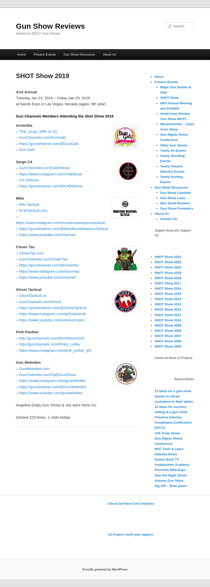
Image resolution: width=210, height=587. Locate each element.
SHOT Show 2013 (167, 304)
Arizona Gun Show (168, 480)
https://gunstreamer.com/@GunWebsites (52, 387)
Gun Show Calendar (175, 193)
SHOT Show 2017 (167, 283)
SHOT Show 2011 (167, 315)
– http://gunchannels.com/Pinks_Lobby (48, 344)
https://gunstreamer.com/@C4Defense (51, 186)
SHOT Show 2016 (167, 288)
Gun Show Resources (79, 54)
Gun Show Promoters (176, 208)
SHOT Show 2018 (167, 278)
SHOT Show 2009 (167, 325)
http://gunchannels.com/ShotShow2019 (51, 338)
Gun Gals (27, 149)
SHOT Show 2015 (167, 294)
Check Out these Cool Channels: (131, 503)
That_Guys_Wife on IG (38, 131)
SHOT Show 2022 (167, 262)
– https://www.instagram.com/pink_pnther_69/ (54, 350)
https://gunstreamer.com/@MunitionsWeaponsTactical (63, 229)
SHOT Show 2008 (167, 331)
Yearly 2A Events (173, 150)
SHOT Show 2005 (167, 346)
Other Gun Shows (174, 145)
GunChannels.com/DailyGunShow (47, 374)
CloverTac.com (31, 253)
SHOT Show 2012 (167, 309)
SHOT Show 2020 (167, 267)
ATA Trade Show (167, 433)
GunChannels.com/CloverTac (43, 259)
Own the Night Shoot (170, 475)
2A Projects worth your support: (131, 534)
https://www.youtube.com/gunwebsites (50, 393)
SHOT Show (169, 98)
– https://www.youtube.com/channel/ (46, 277)
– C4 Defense (27, 180)
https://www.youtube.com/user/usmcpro (51, 320)
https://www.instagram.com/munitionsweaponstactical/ (60, 223)
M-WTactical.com (33, 210)
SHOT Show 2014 (167, 299)
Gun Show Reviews (50, 26)
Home (21, 54)
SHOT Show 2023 (167, 257)
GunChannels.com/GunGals (42, 137)
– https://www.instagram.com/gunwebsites (50, 380)
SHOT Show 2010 (167, 320)
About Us (109, 54)
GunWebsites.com (34, 368)
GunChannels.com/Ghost (40, 302)
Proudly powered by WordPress (105, 569)
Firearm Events (45, 54)
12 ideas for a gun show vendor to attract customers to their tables (173, 396)
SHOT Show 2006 (167, 341)
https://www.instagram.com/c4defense (50, 174)
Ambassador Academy (171, 465)
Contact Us (168, 219)
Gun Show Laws (172, 198)
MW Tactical (29, 204)
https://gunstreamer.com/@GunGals (49, 143)
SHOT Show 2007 (167, 336)
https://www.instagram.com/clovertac (49, 271)
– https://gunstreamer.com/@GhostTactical (51, 308)
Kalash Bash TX (166, 459)
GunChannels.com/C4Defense (44, 168)
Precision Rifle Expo (170, 470)
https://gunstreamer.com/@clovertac (49, 265)
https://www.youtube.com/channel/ (47, 235)
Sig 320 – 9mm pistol (170, 486)
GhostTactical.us (33, 295)
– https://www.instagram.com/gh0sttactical (50, 314)
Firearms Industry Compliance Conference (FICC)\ (173, 422)
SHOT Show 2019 (167, 273)
